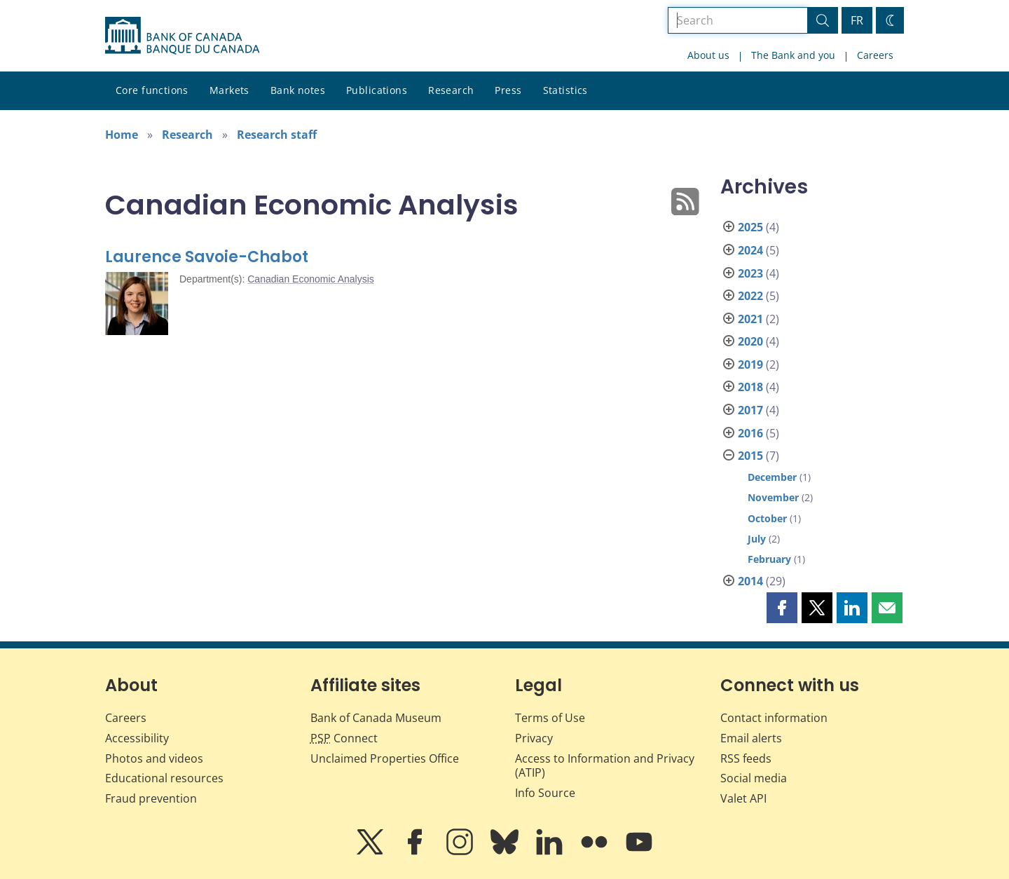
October (767, 518)
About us (708, 55)
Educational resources (164, 778)
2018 (750, 387)
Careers (875, 55)
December (772, 477)
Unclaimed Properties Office (384, 758)
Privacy (534, 738)
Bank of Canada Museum (375, 717)
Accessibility (137, 738)
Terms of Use (550, 717)
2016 (750, 433)
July (757, 538)
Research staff (277, 134)
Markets (229, 90)
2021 (750, 319)
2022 (750, 296)
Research (451, 90)
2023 (750, 273)
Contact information (774, 717)
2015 (750, 455)
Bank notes (297, 90)
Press (508, 90)
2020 (750, 341)
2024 (750, 250)
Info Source (545, 792)
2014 (750, 581)
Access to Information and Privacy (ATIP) (604, 766)
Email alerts (751, 738)
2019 (750, 364)
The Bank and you (793, 55)
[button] (782, 607)
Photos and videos (154, 758)
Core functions (152, 90)
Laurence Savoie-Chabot (206, 257)
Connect (344, 738)
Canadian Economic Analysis (310, 279)
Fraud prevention (151, 798)
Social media (753, 778)
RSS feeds (745, 758)
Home (121, 134)
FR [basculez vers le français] (857, 20)
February (769, 559)
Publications (376, 90)
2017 (750, 410)
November (773, 497)
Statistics (565, 90)
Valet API (743, 798)
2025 (750, 227)
